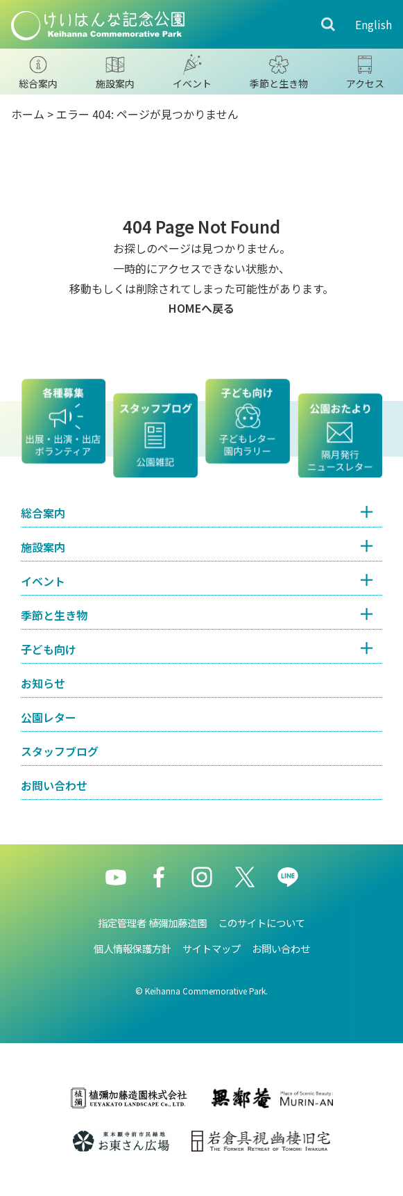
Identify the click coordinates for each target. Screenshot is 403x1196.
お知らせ (43, 683)
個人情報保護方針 (132, 948)
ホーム (27, 114)
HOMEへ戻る (201, 308)
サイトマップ (211, 948)
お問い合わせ (54, 785)
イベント (43, 581)
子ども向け (48, 649)
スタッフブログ (59, 751)
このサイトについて (261, 922)
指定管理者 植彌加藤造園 (152, 922)
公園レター (48, 717)
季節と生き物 (54, 615)
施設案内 (43, 547)
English (373, 24)
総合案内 (43, 513)
